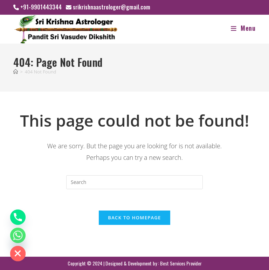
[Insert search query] (134, 182)
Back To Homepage (134, 217)
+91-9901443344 (41, 7)
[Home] (15, 72)
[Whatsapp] (18, 235)
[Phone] (18, 217)
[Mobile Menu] (243, 28)
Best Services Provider (181, 263)
